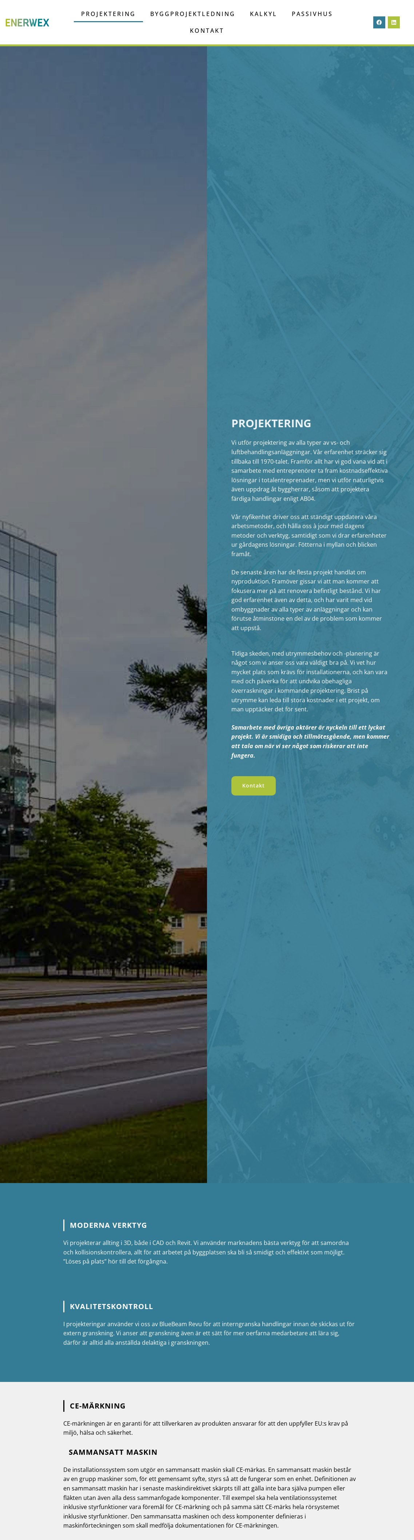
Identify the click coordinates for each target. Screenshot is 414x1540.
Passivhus (312, 14)
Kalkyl (263, 14)
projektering (108, 14)
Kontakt (207, 31)
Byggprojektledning (192, 14)
